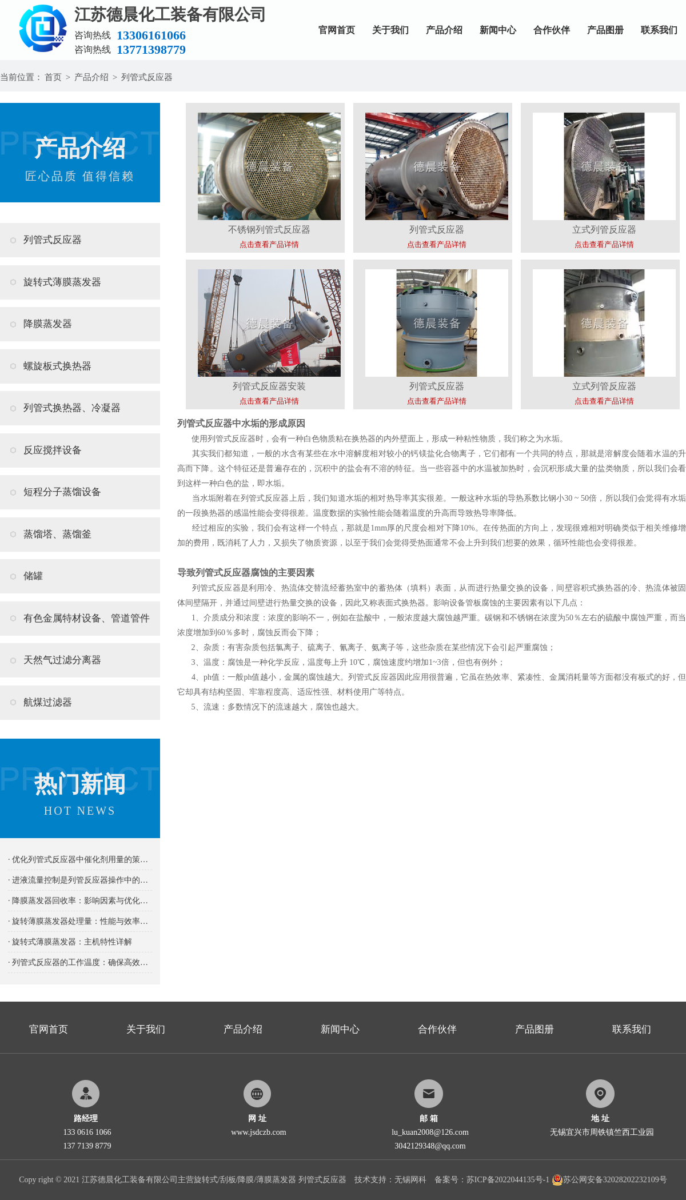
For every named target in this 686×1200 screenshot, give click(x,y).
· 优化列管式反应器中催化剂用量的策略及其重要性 (80, 859)
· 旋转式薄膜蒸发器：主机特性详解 (70, 942)
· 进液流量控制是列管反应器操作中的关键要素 (80, 880)
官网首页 (336, 30)
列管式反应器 (147, 77)
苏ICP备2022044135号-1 (507, 1179)
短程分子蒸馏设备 (62, 492)
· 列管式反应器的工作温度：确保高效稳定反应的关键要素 (80, 962)
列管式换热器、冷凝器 (72, 407)
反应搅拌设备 (52, 450)
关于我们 (390, 30)
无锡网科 (410, 1179)
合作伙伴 (551, 30)
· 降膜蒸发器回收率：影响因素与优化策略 (80, 900)
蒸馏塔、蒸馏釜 (57, 534)
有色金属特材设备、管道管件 (86, 618)
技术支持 (370, 1179)
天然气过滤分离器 (62, 660)
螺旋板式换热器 (57, 366)
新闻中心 (498, 30)
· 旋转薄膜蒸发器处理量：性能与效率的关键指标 (80, 921)
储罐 (33, 576)
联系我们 (659, 30)
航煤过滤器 (47, 702)
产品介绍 (444, 30)
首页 (53, 77)
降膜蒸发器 (47, 323)
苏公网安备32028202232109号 (609, 1179)
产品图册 (605, 30)
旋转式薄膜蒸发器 (62, 282)
